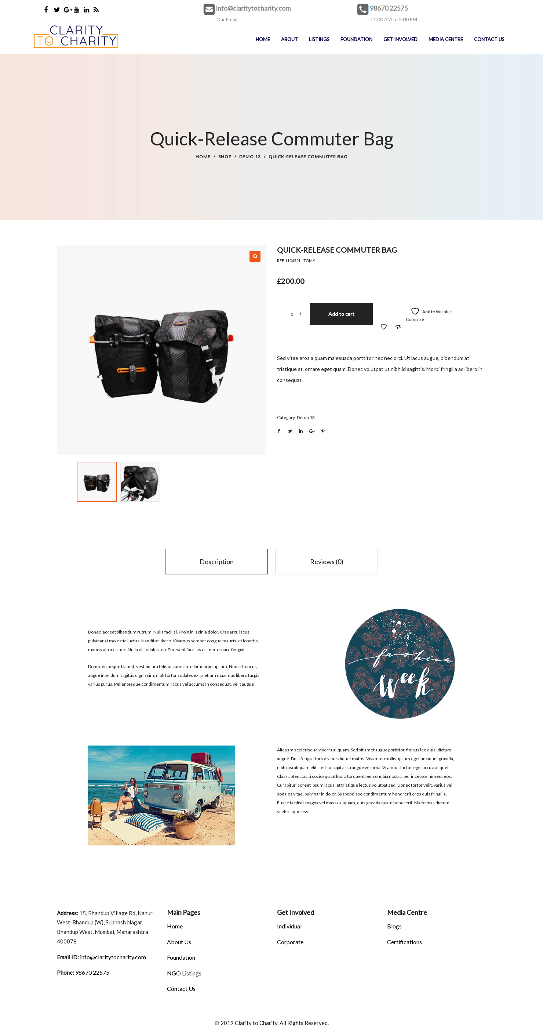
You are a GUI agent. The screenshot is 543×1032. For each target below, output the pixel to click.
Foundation (181, 957)
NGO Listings (184, 973)
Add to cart (341, 314)
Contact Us (181, 988)
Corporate (290, 941)
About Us (179, 941)
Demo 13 (250, 156)
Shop (225, 156)
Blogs (394, 926)
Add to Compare (398, 327)
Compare (415, 319)
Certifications (404, 941)
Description (217, 562)
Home (203, 156)
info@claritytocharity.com (253, 8)
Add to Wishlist (383, 327)
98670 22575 (389, 8)
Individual (289, 926)
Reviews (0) (326, 562)
